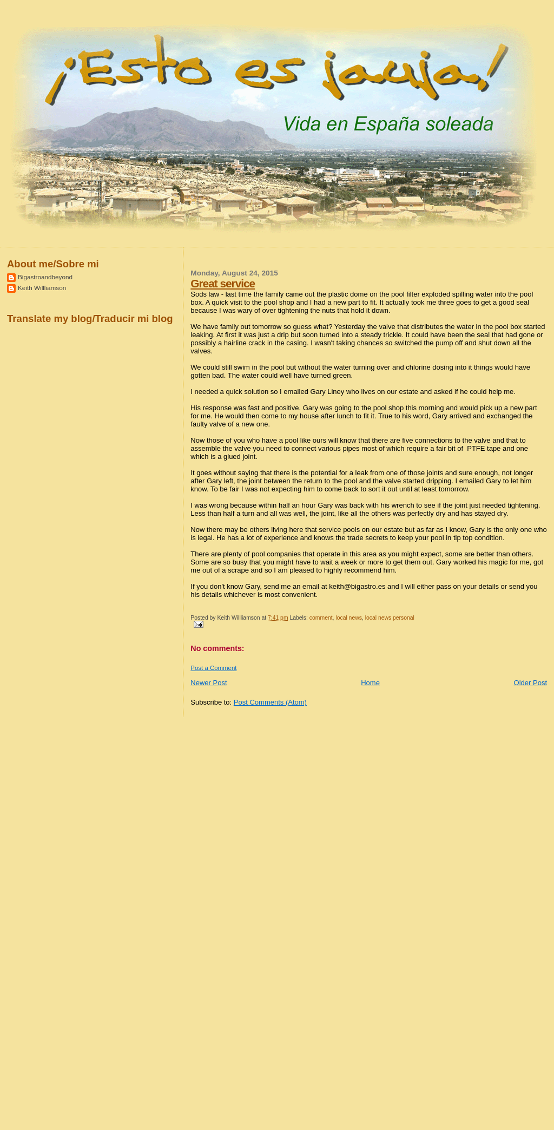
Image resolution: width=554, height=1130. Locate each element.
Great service (222, 283)
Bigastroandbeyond (45, 276)
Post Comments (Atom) (270, 702)
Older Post (530, 683)
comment (321, 618)
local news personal (389, 618)
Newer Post (208, 683)
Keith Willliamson (42, 287)
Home (370, 683)
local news (348, 618)
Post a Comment (213, 668)
